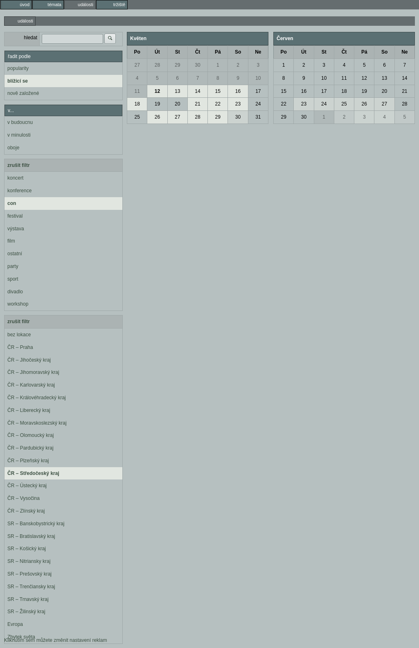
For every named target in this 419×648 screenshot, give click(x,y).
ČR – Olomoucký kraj (30, 435)
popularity (18, 68)
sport (12, 279)
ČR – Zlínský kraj (26, 511)
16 (238, 91)
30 (197, 65)
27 (137, 65)
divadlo (15, 292)
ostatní (14, 253)
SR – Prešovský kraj (29, 574)
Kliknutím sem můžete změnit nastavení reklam (55, 640)
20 (177, 104)
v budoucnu (20, 122)
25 (137, 117)
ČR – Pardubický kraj (30, 448)
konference (19, 191)
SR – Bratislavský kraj (31, 536)
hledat (30, 37)
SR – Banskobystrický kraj (35, 523)
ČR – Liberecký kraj (28, 410)
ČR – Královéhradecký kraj (36, 397)
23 (238, 104)
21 (197, 104)
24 (258, 104)
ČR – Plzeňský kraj (28, 461)
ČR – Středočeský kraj (33, 473)
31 (258, 117)
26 (157, 117)
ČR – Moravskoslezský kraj (37, 423)
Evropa (15, 624)
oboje (13, 148)
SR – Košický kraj (26, 548)
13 (177, 91)
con (11, 203)
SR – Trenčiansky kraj (31, 587)
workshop (17, 304)
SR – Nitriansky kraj (28, 561)
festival (15, 216)
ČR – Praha (20, 347)
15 (218, 91)
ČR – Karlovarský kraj (31, 385)
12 (157, 91)
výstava (15, 229)
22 (218, 104)
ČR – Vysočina (23, 498)
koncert (15, 178)
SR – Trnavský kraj (28, 599)
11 (137, 91)
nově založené (23, 93)
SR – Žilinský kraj (26, 611)
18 (137, 104)
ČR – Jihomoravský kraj (33, 372)
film (11, 241)
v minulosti (19, 135)
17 (258, 91)
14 (197, 91)
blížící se (17, 81)
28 (157, 65)
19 (157, 104)
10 (258, 78)
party (12, 266)
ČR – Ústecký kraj (27, 485)
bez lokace (19, 335)
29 (177, 65)
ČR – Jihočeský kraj (29, 360)
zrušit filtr (18, 165)
